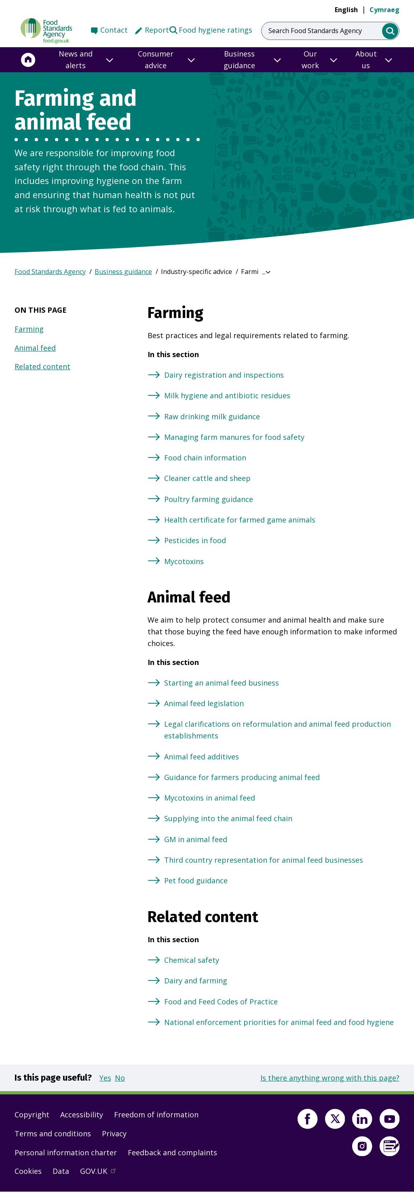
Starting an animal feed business (221, 683)
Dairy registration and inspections (224, 375)
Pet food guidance (196, 880)
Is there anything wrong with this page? (329, 1078)
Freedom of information (156, 1114)
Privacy (114, 1133)
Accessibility (81, 1114)
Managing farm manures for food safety (234, 437)
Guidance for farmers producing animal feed (242, 777)
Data (61, 1171)
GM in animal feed (195, 839)
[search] (390, 31)
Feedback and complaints (172, 1152)
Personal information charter (66, 1152)
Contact (114, 30)
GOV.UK (101, 1173)
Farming (29, 329)
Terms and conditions (53, 1133)
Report (157, 30)
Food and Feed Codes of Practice (221, 1001)
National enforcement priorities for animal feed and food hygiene (279, 1022)
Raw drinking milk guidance (212, 416)
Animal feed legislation (204, 703)
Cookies (28, 1171)
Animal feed (35, 348)
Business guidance (123, 271)
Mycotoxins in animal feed (209, 798)
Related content (42, 366)
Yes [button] (105, 1078)
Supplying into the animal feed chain (228, 818)
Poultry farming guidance (208, 499)
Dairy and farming (195, 980)
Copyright (32, 1114)
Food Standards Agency (50, 271)
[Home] (28, 59)
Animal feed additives (201, 756)
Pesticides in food (195, 540)
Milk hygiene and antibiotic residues (227, 395)
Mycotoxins (184, 561)
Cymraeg (384, 9)
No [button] (120, 1078)
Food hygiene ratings (210, 29)
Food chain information (205, 457)
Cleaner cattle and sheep (207, 478)
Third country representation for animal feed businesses (263, 860)
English (346, 9)
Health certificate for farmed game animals (239, 520)
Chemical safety (191, 960)
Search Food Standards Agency (315, 30)
